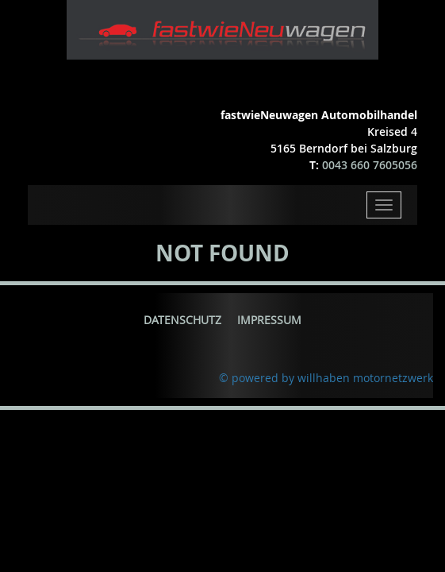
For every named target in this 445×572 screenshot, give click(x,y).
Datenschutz (182, 319)
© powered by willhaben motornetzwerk (326, 377)
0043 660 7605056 (369, 164)
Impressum (269, 319)
